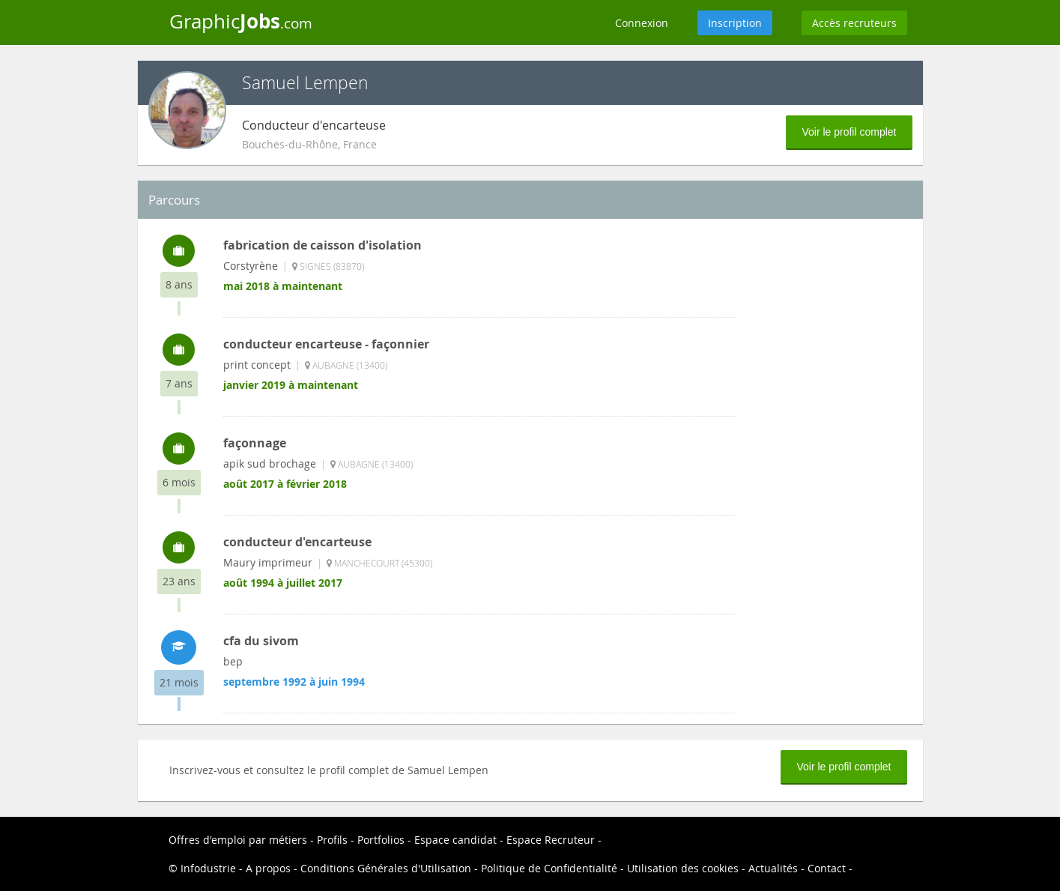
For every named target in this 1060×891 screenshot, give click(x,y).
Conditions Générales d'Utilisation (385, 868)
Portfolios (381, 840)
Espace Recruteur (550, 840)
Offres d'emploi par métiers (238, 840)
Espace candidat (455, 840)
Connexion (641, 23)
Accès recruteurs (854, 23)
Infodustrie (208, 868)
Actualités (773, 868)
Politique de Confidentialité (549, 868)
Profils (332, 840)
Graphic (240, 20)
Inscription (735, 23)
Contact (827, 868)
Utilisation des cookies (683, 868)
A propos (268, 868)
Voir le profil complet (849, 132)
